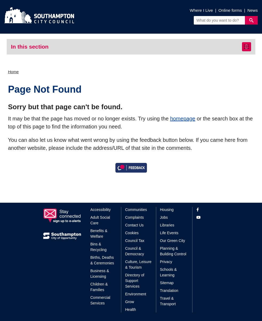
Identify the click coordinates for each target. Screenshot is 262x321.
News (252, 10)
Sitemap (167, 283)
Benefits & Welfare (98, 233)
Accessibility (100, 210)
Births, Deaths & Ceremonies (102, 260)
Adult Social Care (100, 220)
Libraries (167, 225)
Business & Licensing (99, 274)
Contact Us (134, 225)
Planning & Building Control (173, 251)
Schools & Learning (168, 272)
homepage (182, 119)
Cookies (132, 233)
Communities (136, 210)
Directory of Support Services (134, 280)
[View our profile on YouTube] (207, 217)
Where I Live (201, 10)
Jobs (164, 217)
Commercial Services (100, 300)
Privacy (166, 262)
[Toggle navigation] (246, 46)
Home (13, 71)
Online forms (230, 10)
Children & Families (99, 287)
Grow (129, 302)
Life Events (169, 233)
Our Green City (172, 240)
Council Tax (134, 240)
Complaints (134, 217)
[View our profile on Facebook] (207, 210)
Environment (135, 294)
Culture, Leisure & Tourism (138, 264)
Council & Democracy (134, 251)
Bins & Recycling (98, 247)
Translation (169, 290)
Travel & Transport (168, 301)
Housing (167, 210)
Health (130, 309)
